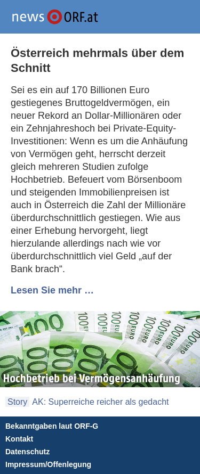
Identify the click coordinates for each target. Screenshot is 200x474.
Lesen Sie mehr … (52, 290)
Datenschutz (27, 451)
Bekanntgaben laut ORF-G (51, 426)
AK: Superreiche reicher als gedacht (100, 401)
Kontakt (19, 439)
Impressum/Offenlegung (48, 464)
